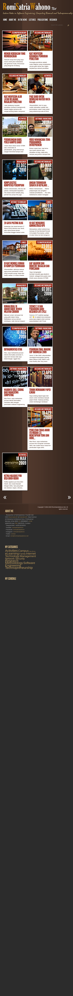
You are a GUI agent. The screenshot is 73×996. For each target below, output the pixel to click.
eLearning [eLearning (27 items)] (12, 553)
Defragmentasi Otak (13, 349)
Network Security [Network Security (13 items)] (15, 558)
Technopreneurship (19, 32)
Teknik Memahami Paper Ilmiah (40, 391)
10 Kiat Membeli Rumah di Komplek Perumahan (14, 264)
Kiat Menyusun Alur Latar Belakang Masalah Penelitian (13, 99)
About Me (12, 19)
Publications (43, 19)
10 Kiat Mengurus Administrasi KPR (37, 224)
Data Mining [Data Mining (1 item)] (32, 551)
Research (53, 19)
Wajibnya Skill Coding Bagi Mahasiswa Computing (14, 392)
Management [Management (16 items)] (28, 556)
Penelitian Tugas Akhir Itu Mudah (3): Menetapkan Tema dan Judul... (39, 434)
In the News (22, 19)
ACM (30, 521)
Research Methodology (43, 32)
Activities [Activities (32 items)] (11, 550)
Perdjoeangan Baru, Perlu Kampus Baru (13, 141)
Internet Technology (18, 202)
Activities (48, 75)
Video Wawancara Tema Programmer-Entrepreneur (39, 142)
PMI (16, 523)
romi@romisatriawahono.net (19, 536)
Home (5, 19)
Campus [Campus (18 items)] (23, 550)
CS (19, 521)
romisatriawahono (17, 527)
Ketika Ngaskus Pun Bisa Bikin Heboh (13, 477)
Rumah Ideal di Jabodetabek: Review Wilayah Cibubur (13, 309)
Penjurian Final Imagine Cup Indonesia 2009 (40, 350)
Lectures (32, 19)
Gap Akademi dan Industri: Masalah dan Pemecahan (39, 266)
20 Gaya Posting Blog (13, 223)
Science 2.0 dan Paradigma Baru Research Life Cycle (37, 309)
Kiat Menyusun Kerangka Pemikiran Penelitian (38, 56)
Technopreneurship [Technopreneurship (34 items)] (19, 567)
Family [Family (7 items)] (22, 554)
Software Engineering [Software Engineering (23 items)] (20, 564)
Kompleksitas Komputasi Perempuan (14, 184)
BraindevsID (23, 517)
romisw (13, 534)
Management (21, 161)
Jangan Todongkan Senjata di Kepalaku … (39, 184)
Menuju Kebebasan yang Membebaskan (14, 55)
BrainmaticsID (13, 517)
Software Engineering (43, 118)
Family (49, 202)
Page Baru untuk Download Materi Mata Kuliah (39, 99)
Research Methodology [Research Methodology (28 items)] (14, 562)
